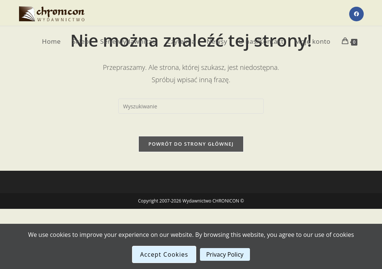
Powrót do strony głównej (191, 143)
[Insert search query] (191, 106)
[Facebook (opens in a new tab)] (356, 14)
